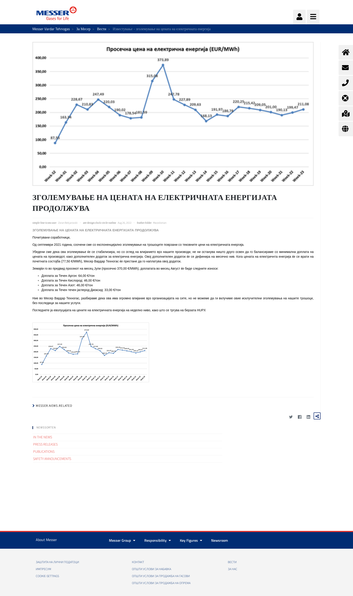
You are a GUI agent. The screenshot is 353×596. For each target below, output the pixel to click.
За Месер (83, 29)
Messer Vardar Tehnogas (51, 29)
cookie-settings (47, 576)
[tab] (127, 427)
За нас (232, 569)
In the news (42, 437)
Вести (101, 29)
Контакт (138, 562)
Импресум (43, 569)
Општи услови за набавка (151, 569)
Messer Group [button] (122, 540)
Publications (43, 451)
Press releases (45, 444)
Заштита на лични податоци (57, 562)
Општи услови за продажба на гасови (161, 576)
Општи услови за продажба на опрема (161, 583)
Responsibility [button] (157, 540)
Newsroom (219, 540)
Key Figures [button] (191, 540)
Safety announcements (52, 458)
